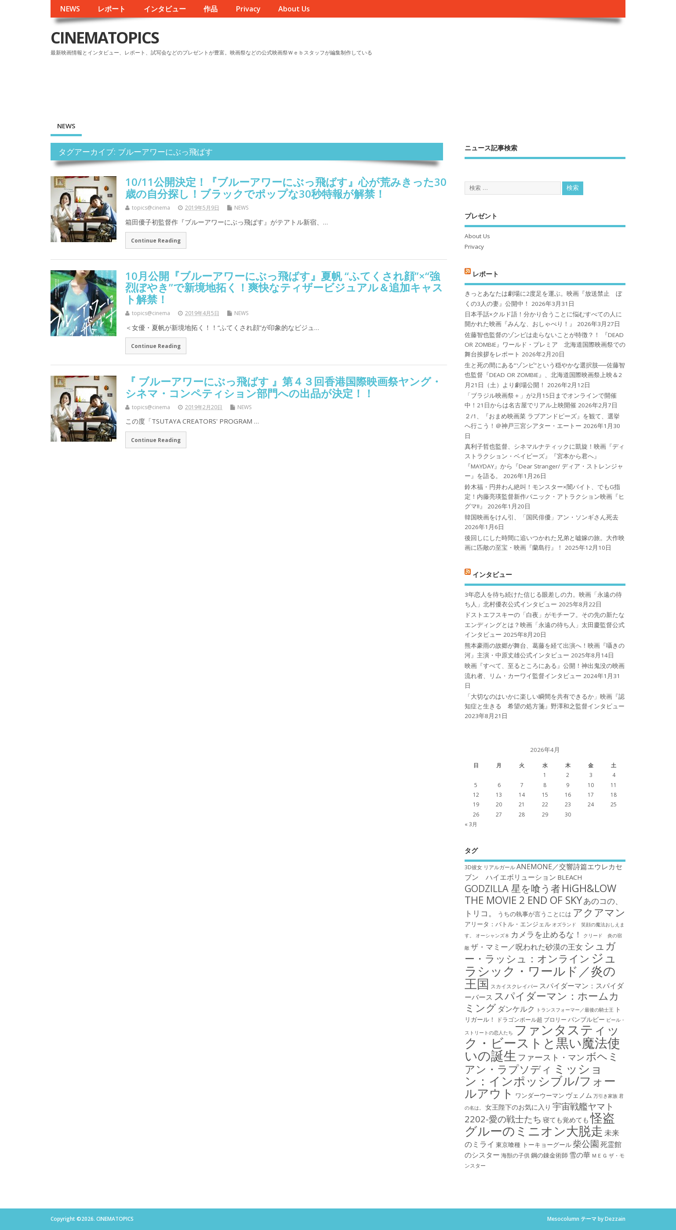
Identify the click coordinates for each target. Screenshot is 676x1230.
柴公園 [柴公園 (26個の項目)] (586, 1143)
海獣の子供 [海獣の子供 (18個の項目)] (515, 1155)
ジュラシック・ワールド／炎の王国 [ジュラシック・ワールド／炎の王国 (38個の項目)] (541, 970)
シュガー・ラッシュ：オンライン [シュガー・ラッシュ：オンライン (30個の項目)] (540, 952)
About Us (294, 9)
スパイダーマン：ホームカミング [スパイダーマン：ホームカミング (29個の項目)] (542, 1001)
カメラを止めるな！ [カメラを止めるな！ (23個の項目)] (546, 934)
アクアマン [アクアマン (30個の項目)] (599, 912)
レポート (112, 9)
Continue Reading (156, 240)
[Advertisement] (458, 83)
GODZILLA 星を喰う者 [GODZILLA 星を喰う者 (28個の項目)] (512, 888)
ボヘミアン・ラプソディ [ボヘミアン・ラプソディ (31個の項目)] (542, 1062)
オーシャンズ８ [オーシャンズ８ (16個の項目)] (492, 935)
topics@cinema (151, 207)
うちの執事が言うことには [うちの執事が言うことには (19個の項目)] (534, 914)
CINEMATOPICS (105, 37)
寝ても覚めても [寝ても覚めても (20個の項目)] (566, 1119)
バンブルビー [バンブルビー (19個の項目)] (586, 1019)
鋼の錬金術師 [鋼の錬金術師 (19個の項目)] (549, 1155)
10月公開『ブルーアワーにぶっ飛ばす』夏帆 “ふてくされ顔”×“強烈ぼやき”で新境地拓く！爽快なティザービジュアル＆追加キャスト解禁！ (284, 287)
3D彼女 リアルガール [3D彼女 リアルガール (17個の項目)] (490, 867)
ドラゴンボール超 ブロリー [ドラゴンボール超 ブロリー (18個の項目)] (532, 1019)
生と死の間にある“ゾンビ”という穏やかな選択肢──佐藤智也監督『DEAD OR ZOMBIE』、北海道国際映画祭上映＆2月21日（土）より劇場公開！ (545, 375)
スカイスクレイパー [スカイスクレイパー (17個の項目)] (514, 986)
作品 (211, 9)
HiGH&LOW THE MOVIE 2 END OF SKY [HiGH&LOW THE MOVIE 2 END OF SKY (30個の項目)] (540, 894)
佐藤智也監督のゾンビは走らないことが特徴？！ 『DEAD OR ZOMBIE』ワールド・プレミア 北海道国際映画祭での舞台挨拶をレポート (545, 345)
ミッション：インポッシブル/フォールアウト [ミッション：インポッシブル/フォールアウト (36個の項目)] (540, 1081)
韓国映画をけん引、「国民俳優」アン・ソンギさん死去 (541, 517)
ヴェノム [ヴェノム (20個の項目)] (579, 1095)
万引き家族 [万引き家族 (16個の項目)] (605, 1096)
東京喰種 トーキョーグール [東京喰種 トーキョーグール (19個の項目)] (533, 1144)
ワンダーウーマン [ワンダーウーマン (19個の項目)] (539, 1095)
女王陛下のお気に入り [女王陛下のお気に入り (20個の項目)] (518, 1107)
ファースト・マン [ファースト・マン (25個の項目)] (551, 1057)
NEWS (70, 9)
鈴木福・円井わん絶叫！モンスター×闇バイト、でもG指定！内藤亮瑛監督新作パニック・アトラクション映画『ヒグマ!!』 (545, 497)
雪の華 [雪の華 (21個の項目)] (579, 1155)
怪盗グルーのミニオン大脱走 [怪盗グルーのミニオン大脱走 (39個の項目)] (540, 1124)
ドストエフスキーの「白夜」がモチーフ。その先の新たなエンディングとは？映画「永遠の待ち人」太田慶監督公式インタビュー (545, 625)
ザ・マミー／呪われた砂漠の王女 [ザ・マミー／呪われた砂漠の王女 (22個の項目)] (527, 947)
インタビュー (165, 9)
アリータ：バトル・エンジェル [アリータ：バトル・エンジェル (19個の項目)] (508, 924)
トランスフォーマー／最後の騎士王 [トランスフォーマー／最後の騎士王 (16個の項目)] (575, 1010)
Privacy (248, 9)
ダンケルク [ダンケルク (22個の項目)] (516, 1009)
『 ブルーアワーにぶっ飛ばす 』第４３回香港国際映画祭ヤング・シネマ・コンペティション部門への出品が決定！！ (283, 387)
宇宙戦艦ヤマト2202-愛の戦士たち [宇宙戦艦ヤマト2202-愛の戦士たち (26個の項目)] (539, 1112)
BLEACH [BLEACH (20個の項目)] (569, 877)
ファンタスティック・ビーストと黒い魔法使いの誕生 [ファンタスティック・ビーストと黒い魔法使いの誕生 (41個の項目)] (542, 1042)
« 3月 (471, 824)
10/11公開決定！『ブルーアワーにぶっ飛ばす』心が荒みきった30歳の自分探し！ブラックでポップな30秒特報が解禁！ (286, 187)
